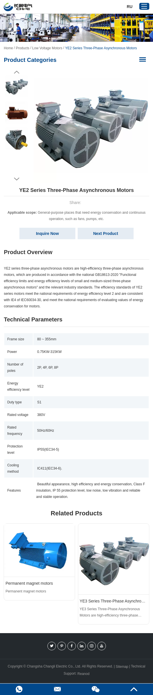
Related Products (76, 513)
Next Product (105, 233)
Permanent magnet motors (29, 583)
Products (22, 48)
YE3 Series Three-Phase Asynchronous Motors (114, 601)
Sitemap (122, 667)
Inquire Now (47, 233)
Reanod (83, 674)
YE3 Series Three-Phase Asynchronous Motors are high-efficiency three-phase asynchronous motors (110, 613)
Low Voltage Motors (47, 48)
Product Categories (30, 60)
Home (8, 48)
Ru (129, 6)
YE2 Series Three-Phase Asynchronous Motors (101, 48)
